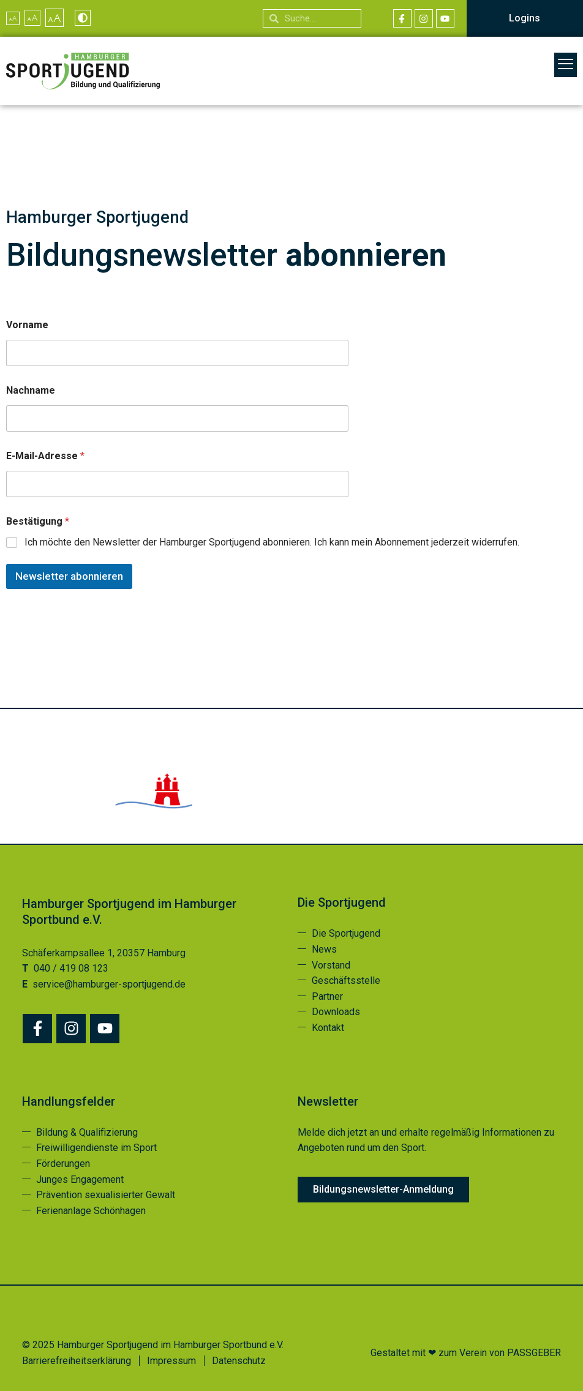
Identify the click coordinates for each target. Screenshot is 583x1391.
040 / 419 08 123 (71, 968)
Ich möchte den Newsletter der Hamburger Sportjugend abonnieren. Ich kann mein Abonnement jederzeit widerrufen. (271, 542)
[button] (565, 65)
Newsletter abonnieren (69, 576)
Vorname (27, 325)
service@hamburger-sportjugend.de (109, 984)
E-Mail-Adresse (45, 456)
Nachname (30, 390)
